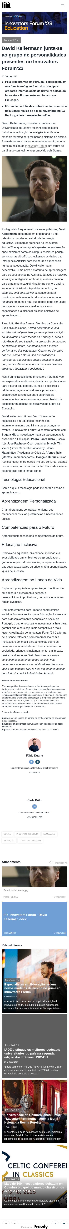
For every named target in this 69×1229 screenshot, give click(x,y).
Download (60, 897)
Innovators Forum (36, 145)
